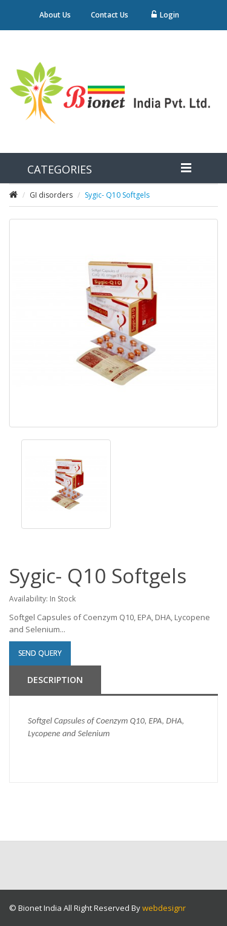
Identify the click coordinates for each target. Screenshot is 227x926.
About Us (55, 15)
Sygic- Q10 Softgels (117, 195)
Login (165, 15)
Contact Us (109, 15)
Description (55, 679)
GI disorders (51, 195)
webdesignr (164, 907)
